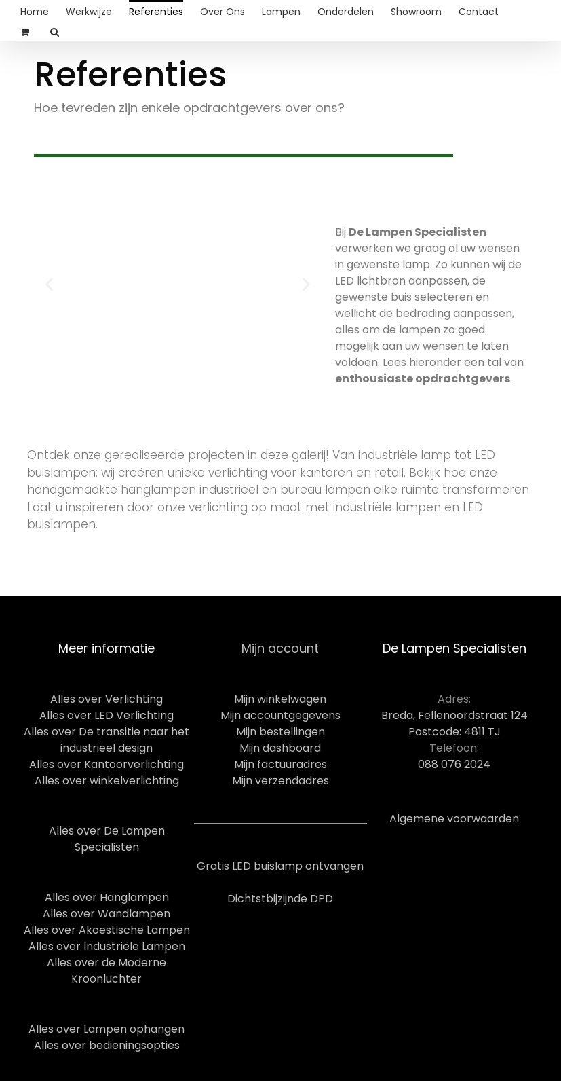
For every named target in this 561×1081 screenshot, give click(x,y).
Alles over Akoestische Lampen (107, 930)
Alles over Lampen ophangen (106, 1029)
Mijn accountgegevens (280, 715)
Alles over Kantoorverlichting (106, 764)
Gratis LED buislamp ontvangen (280, 866)
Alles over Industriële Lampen (106, 946)
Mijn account (280, 648)
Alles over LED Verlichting (106, 715)
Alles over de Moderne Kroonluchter (106, 971)
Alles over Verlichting (106, 699)
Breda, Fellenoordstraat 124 (454, 715)
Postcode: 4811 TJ (454, 731)
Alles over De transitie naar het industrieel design (106, 740)
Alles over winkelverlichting (107, 780)
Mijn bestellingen (280, 731)
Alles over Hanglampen (107, 897)
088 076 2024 (454, 764)
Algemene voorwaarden (454, 818)
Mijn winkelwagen (280, 699)
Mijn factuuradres (280, 764)
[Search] (55, 30)
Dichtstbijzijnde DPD (280, 898)
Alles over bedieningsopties (107, 1045)
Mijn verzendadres (280, 780)
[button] (49, 283)
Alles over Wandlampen (106, 913)
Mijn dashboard (280, 748)
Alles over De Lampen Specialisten (107, 839)
